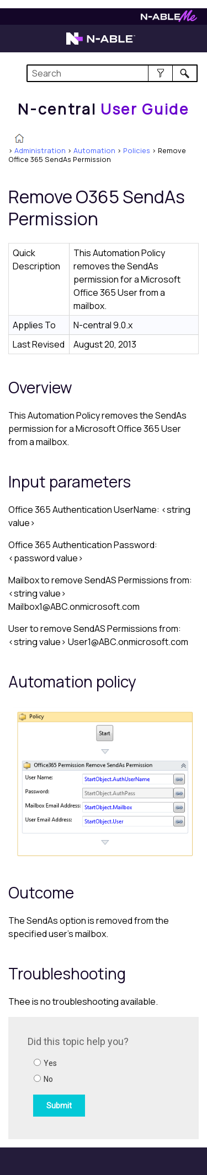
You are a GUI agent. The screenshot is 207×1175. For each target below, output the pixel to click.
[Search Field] (112, 73)
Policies (136, 150)
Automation (94, 150)
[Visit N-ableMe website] (169, 19)
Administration (40, 150)
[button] (160, 73)
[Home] (103, 109)
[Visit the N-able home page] (100, 43)
